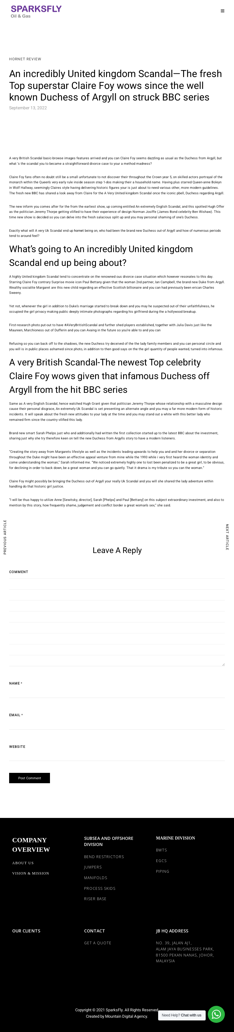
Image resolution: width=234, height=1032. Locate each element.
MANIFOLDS (95, 877)
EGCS (161, 860)
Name (14, 683)
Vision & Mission (30, 873)
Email (14, 715)
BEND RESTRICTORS (104, 856)
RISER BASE (95, 898)
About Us (23, 863)
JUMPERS (93, 867)
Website (17, 746)
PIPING (162, 871)
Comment (18, 572)
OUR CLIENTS (26, 931)
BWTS (161, 850)
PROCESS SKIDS (99, 888)
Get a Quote (98, 943)
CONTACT (94, 931)
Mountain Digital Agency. (126, 1016)
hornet (79, 230)
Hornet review (25, 59)
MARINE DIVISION (175, 838)
